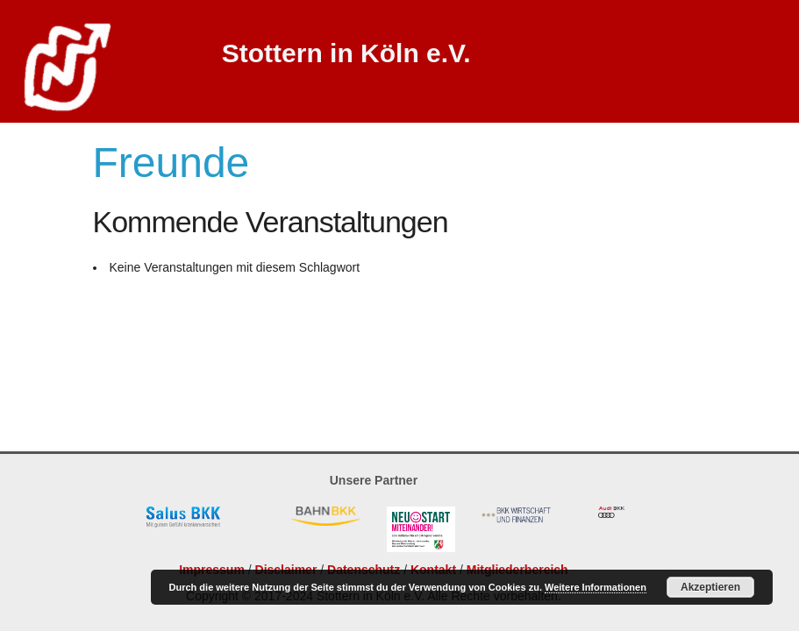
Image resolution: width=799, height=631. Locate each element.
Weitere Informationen (595, 587)
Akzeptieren (710, 587)
